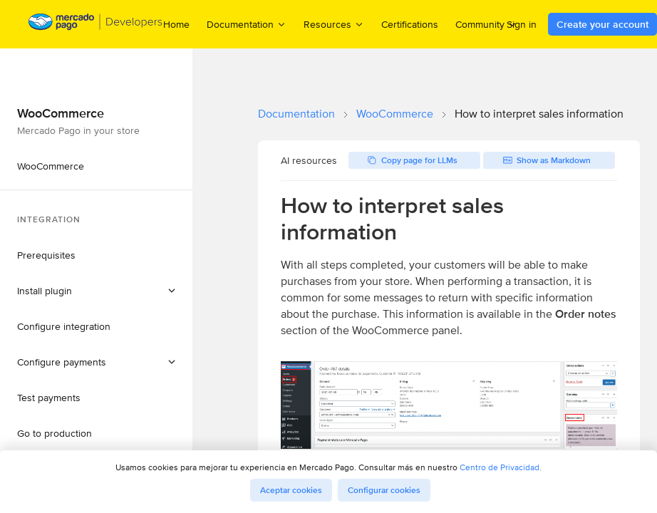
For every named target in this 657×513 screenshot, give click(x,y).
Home (176, 24)
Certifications (409, 24)
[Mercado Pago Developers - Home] (96, 25)
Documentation (296, 113)
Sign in (522, 24)
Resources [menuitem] (334, 24)
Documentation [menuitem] (246, 24)
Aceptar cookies (291, 490)
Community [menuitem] (486, 24)
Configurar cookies (384, 490)
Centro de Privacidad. (501, 467)
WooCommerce (394, 113)
